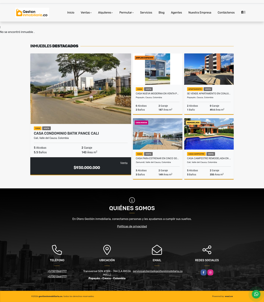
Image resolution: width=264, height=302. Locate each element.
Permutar (125, 12)
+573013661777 (57, 271)
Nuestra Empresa (199, 12)
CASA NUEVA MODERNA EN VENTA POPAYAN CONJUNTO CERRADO (158, 93)
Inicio (70, 12)
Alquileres (104, 12)
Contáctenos (226, 12)
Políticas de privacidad (132, 226)
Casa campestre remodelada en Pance (209, 158)
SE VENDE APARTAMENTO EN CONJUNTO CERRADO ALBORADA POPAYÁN (209, 93)
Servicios (146, 12)
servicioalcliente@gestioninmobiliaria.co (158, 271)
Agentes (176, 12)
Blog (161, 12)
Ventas (85, 12)
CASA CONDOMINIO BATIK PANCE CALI (66, 133)
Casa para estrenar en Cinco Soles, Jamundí (158, 158)
